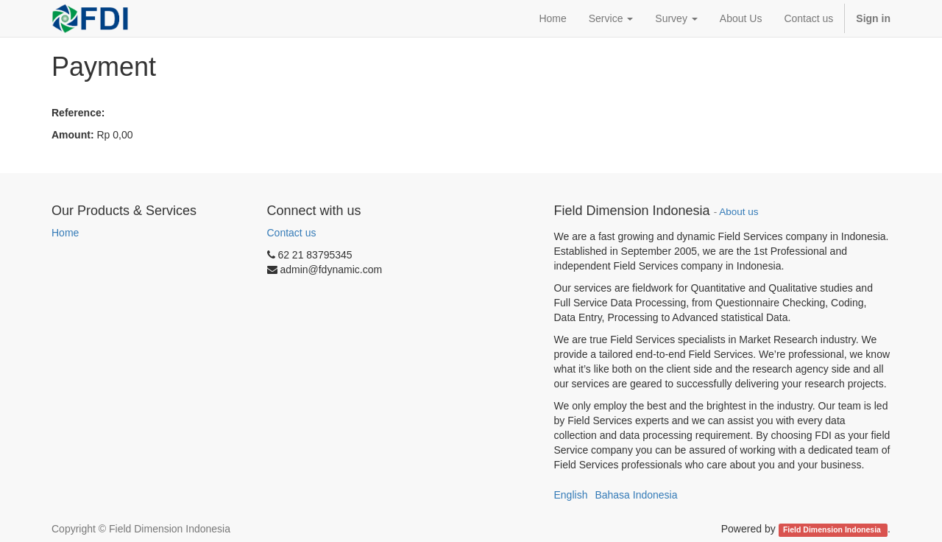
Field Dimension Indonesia (833, 529)
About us (738, 211)
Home (65, 233)
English (571, 495)
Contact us (291, 233)
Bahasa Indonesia (636, 495)
